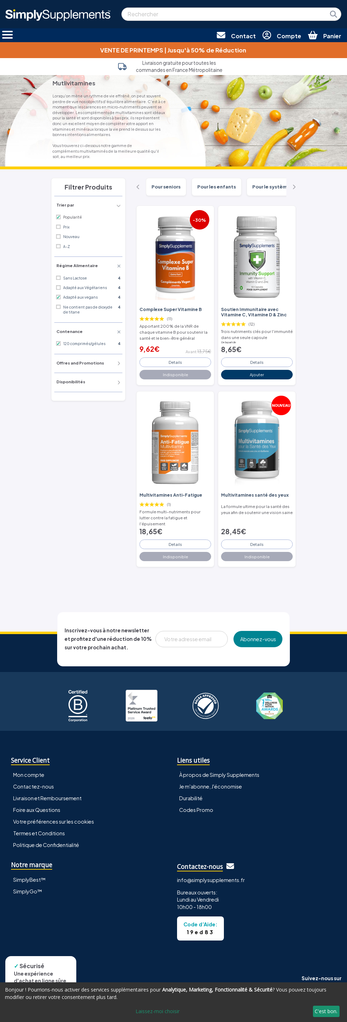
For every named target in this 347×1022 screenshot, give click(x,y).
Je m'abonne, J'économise (210, 786)
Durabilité (191, 798)
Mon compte (28, 775)
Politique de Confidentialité (46, 845)
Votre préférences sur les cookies (53, 821)
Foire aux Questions (36, 810)
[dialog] (173, 1002)
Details (175, 362)
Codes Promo (196, 810)
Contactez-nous (33, 786)
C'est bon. (326, 1011)
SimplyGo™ (27, 891)
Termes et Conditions (39, 833)
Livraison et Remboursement (47, 798)
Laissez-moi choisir (158, 1011)
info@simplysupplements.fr (211, 879)
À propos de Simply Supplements (219, 775)
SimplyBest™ (29, 879)
